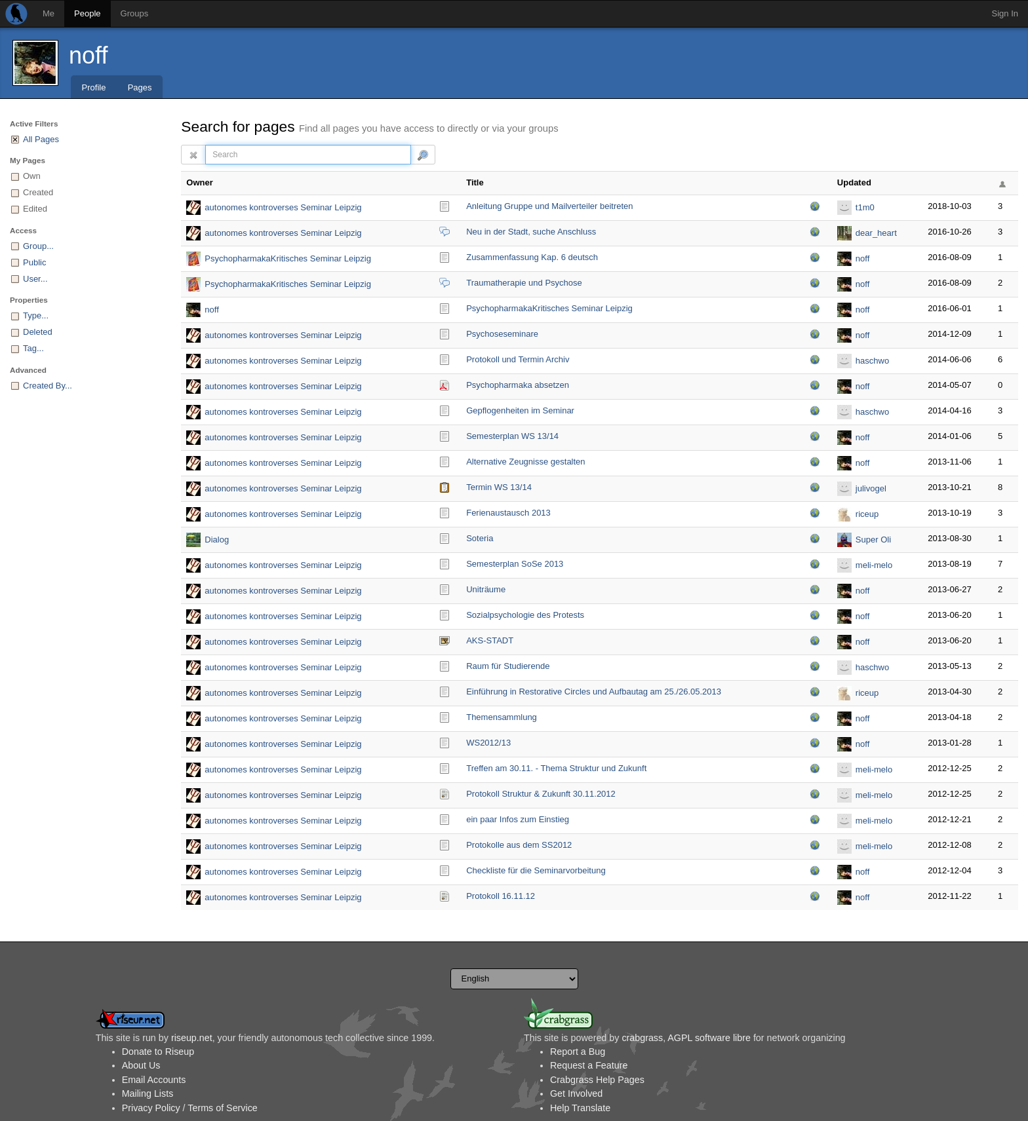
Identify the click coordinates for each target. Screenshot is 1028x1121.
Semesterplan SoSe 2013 (514, 564)
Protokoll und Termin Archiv (517, 359)
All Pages (41, 139)
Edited (35, 209)
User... (35, 279)
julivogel (871, 488)
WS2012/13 (488, 743)
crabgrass (642, 1038)
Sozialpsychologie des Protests (525, 615)
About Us (141, 1065)
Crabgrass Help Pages (597, 1079)
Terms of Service (222, 1108)
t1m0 (865, 207)
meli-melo (874, 565)
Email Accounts (154, 1079)
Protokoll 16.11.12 (500, 896)
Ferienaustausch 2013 (508, 513)
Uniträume (485, 589)
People (87, 13)
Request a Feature (588, 1065)
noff (88, 55)
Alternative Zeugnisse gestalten (525, 461)
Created (38, 192)
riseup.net (191, 1038)
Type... (36, 315)
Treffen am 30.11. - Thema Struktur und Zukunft (556, 768)
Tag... (33, 348)
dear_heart (876, 233)
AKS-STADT (489, 640)
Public (34, 262)
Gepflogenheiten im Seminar (520, 410)
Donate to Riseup (158, 1051)
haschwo (872, 361)
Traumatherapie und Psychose (524, 283)
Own (32, 176)
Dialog (217, 539)
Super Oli (873, 539)
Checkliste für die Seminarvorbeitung (535, 870)
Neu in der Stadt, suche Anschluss (531, 232)
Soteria (479, 538)
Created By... (47, 385)
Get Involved (576, 1093)
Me (48, 13)
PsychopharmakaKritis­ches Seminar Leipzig (549, 308)
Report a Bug (577, 1051)
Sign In (1005, 13)
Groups (135, 13)
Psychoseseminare (502, 334)
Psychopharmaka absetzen (517, 385)
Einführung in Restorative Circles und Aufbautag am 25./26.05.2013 (593, 691)
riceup (867, 514)
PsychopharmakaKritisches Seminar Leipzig (288, 258)
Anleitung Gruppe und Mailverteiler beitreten (549, 206)
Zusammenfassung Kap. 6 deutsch (532, 257)
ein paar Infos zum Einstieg (517, 819)
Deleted (37, 332)
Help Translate (580, 1108)
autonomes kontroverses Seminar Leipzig (283, 207)
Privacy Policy (151, 1108)
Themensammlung (501, 717)
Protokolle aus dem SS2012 (519, 845)
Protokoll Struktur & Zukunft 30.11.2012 (541, 794)
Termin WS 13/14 (499, 487)
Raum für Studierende (507, 666)
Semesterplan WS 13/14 (512, 436)
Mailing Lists (148, 1093)
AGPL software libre (709, 1038)
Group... (38, 246)
